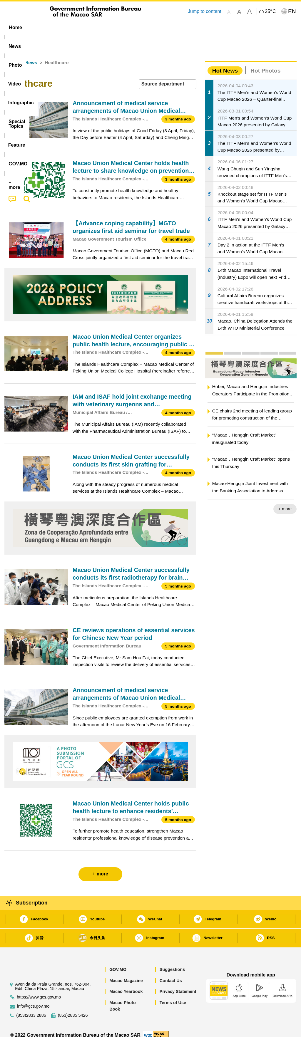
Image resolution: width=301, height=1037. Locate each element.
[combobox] (167, 77)
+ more (285, 502)
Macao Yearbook (126, 985)
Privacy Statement (178, 985)
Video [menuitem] (89, 27)
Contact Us (171, 973)
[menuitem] (39, 27)
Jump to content (204, 11)
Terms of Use (173, 996)
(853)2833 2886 (31, 1008)
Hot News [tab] (225, 64)
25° (270, 11)
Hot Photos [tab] (265, 64)
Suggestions (172, 963)
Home (10, 56)
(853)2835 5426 (73, 1008)
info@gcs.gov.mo (33, 999)
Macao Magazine (126, 973)
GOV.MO (117, 963)
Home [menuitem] (15, 27)
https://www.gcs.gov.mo (39, 990)
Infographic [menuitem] (120, 27)
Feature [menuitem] (197, 27)
